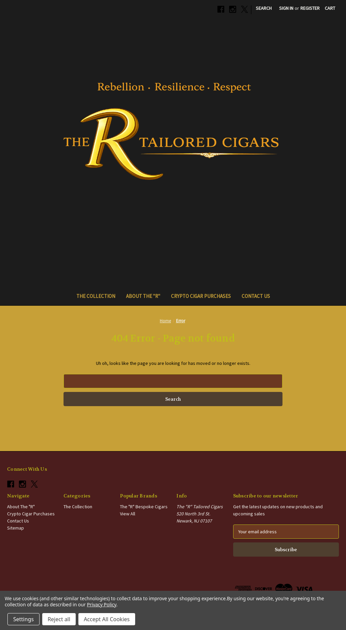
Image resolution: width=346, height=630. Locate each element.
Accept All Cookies (107, 619)
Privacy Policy (101, 604)
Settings (23, 619)
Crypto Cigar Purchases (201, 296)
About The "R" (143, 296)
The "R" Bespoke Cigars (144, 507)
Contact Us (256, 296)
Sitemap (15, 528)
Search (264, 8)
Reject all (59, 619)
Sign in (286, 8)
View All (127, 514)
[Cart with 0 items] (330, 8)
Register (310, 8)
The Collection (95, 296)
